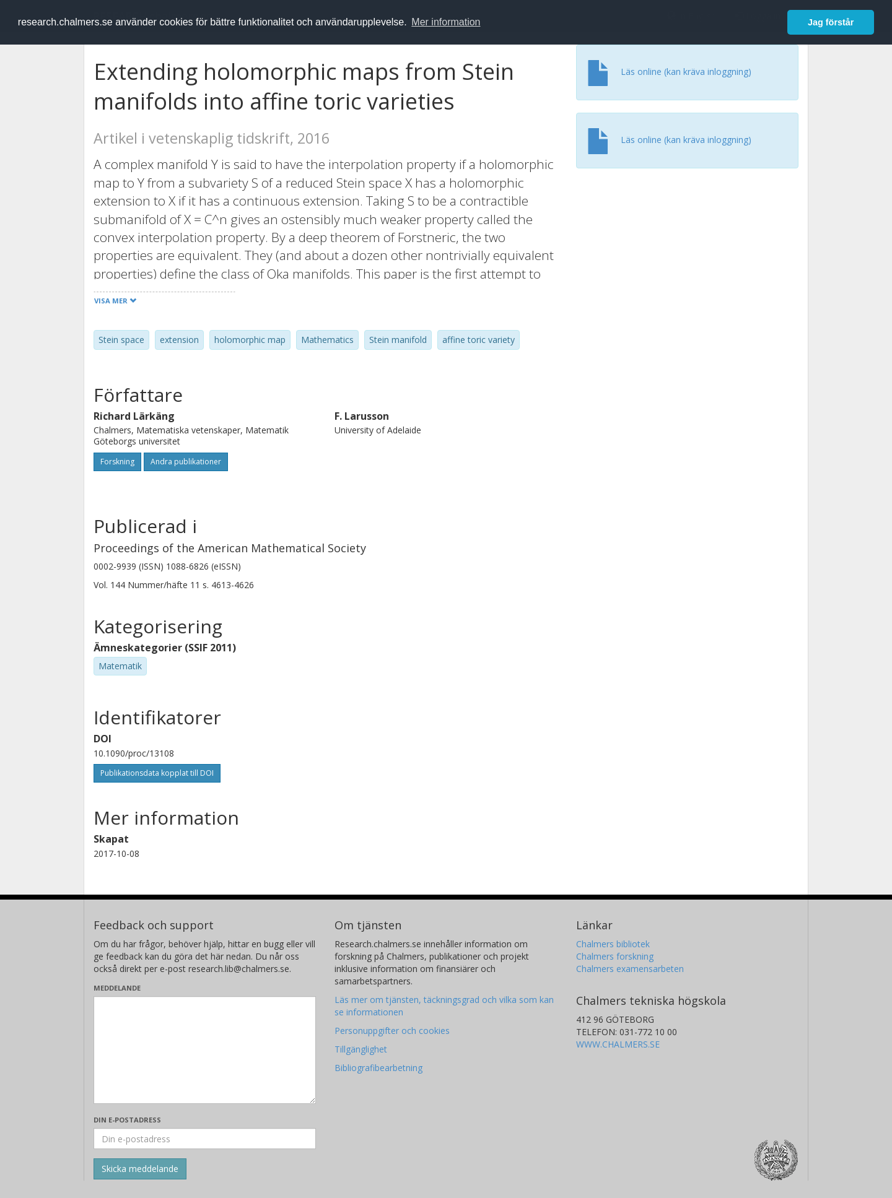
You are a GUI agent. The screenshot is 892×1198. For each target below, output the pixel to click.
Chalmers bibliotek (613, 944)
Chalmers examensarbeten (630, 968)
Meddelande (117, 987)
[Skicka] (140, 1168)
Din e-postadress (127, 1119)
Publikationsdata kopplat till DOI (157, 773)
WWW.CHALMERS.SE (618, 1044)
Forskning (117, 461)
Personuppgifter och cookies (392, 1030)
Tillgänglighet (360, 1049)
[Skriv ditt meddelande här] (205, 1050)
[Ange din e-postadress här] (205, 1138)
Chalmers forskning (615, 956)
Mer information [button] (445, 22)
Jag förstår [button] (831, 22)
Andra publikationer (186, 461)
